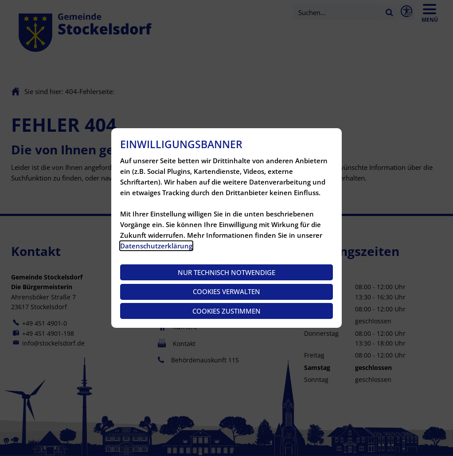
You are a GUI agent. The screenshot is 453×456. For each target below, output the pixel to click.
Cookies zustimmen (226, 311)
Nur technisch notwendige (226, 272)
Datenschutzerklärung (156, 245)
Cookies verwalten (226, 291)
